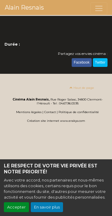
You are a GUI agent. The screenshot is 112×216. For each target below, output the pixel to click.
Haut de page (82, 88)
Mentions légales (29, 112)
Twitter (100, 62)
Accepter (16, 207)
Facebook (82, 62)
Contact (50, 112)
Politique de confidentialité (79, 112)
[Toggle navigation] (98, 8)
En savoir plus (47, 207)
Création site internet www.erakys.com (56, 121)
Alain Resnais (24, 7)
